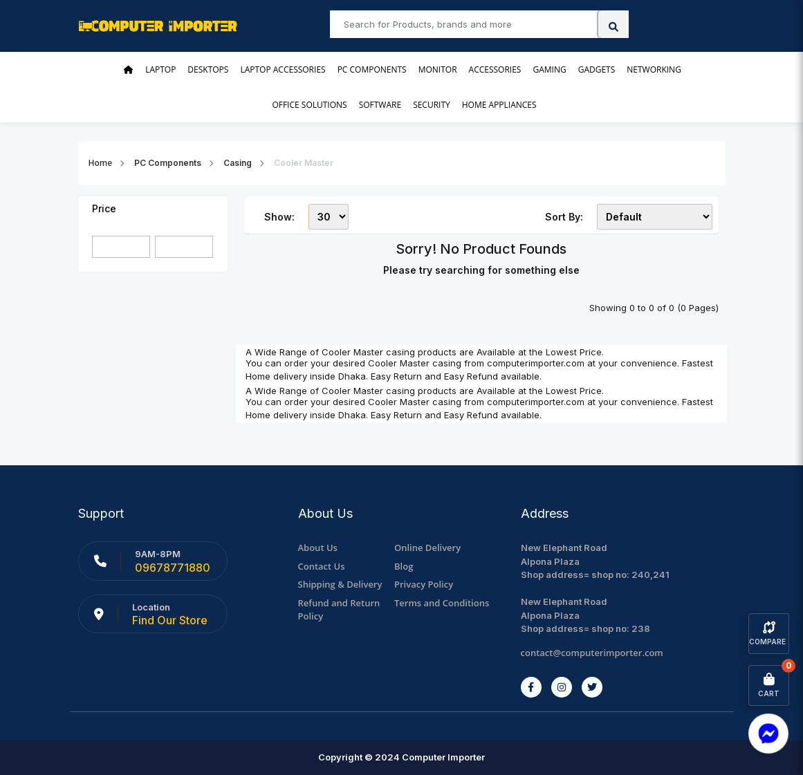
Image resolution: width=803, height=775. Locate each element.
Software (380, 105)
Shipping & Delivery (340, 584)
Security (431, 105)
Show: (279, 217)
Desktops (207, 69)
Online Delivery (427, 547)
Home (101, 163)
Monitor (437, 69)
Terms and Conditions (441, 603)
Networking (654, 69)
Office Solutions (309, 105)
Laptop (160, 69)
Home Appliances (499, 105)
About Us (318, 547)
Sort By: (564, 217)
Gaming (549, 69)
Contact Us (321, 566)
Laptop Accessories (282, 69)
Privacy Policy (423, 584)
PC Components (372, 69)
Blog (403, 566)
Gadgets (597, 69)
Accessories (495, 69)
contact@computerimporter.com (592, 652)
